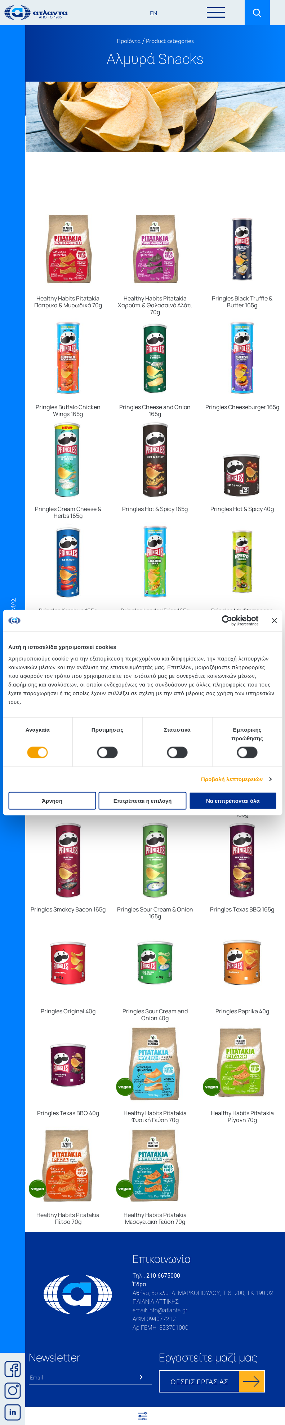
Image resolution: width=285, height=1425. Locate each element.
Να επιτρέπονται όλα (233, 800)
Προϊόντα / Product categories (155, 40)
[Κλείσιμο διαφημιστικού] (274, 620)
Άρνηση (52, 800)
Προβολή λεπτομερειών (232, 779)
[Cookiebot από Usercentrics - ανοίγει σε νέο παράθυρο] (226, 620)
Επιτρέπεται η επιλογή (142, 800)
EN (153, 13)
